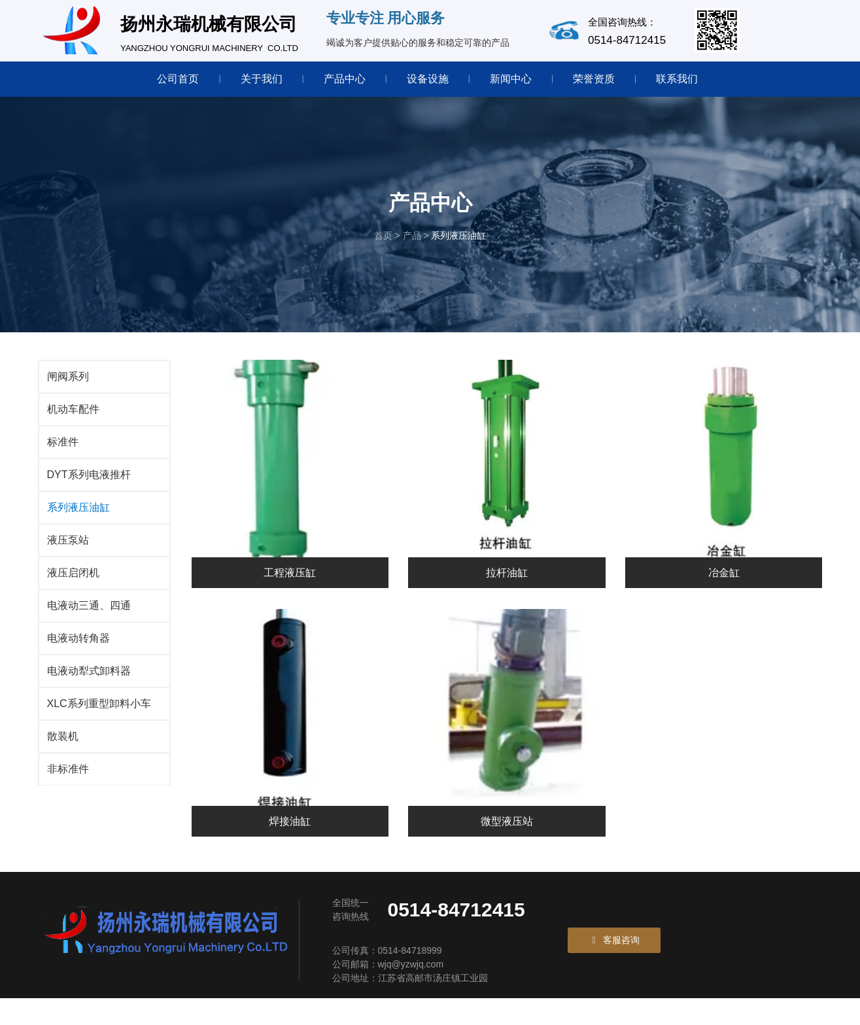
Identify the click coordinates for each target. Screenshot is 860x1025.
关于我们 (262, 78)
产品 (412, 249)
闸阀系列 (68, 394)
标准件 (62, 459)
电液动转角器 (78, 655)
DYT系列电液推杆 (89, 492)
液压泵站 (68, 557)
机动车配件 (73, 426)
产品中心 (345, 78)
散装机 (62, 753)
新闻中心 (511, 78)
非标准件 (68, 786)
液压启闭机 (73, 590)
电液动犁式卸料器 (89, 688)
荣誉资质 (594, 78)
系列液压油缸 (78, 524)
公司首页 (178, 78)
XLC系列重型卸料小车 (99, 721)
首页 (384, 249)
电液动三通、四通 (89, 623)
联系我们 (677, 78)
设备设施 (428, 78)
